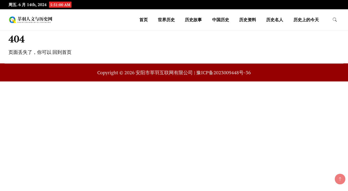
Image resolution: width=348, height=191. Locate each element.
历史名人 (274, 20)
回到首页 (62, 52)
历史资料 (247, 20)
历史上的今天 (306, 20)
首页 (143, 20)
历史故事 (193, 20)
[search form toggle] (335, 20)
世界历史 (166, 20)
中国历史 (220, 20)
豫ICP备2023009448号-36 (223, 72)
